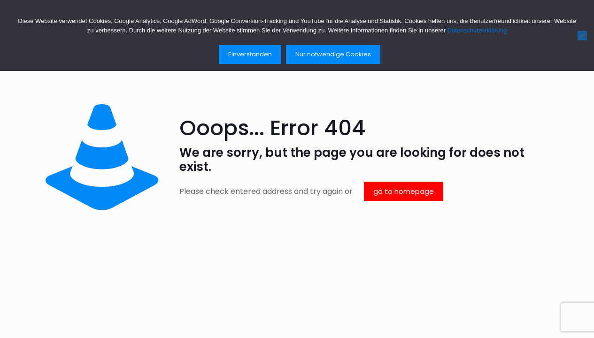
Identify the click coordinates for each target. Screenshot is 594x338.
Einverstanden (250, 54)
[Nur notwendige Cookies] (582, 35)
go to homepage (403, 191)
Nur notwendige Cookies (333, 54)
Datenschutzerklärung (477, 30)
